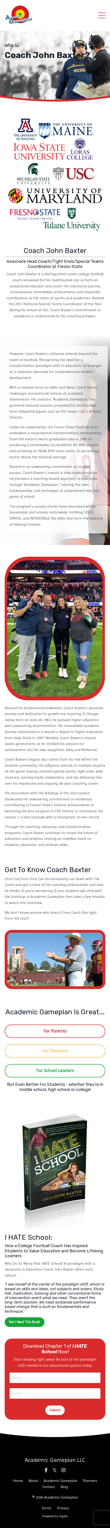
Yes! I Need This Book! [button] (24, 1322)
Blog (64, 1487)
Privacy (63, 1508)
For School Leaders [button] (55, 1070)
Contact (48, 1487)
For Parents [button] (55, 1031)
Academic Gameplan (60, 1480)
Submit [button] (55, 1410)
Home (18, 1480)
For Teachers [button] (55, 1051)
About (33, 1480)
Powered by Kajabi (55, 1516)
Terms (46, 1508)
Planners (90, 1480)
